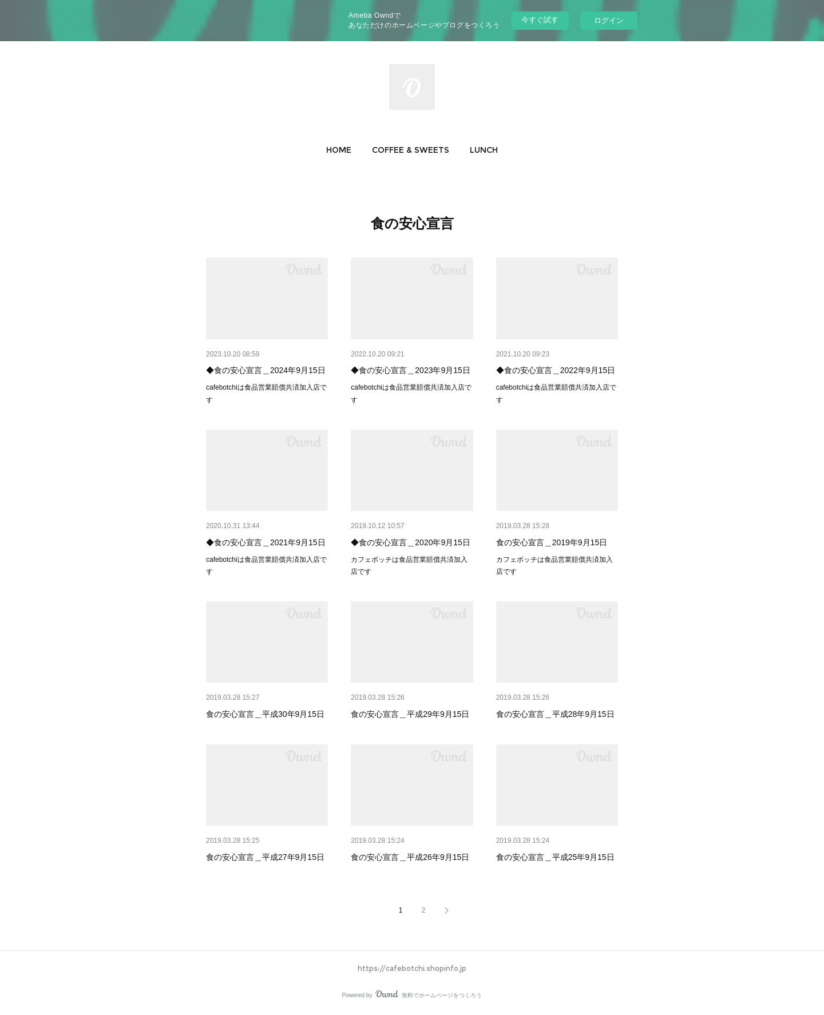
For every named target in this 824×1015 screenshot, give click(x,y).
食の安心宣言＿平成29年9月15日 (410, 714)
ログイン (609, 20)
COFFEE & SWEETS (410, 150)
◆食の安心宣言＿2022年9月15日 (556, 370)
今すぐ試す (539, 19)
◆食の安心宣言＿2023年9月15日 (410, 370)
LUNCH (484, 150)
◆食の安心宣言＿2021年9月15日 (266, 542)
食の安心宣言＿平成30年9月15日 (265, 714)
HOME (338, 150)
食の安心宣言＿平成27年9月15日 (265, 857)
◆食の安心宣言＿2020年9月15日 (410, 542)
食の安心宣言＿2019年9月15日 (552, 542)
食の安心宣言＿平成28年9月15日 (555, 714)
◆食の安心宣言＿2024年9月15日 (266, 370)
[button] (338, 150)
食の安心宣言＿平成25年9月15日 (555, 857)
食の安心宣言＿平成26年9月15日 (410, 857)
